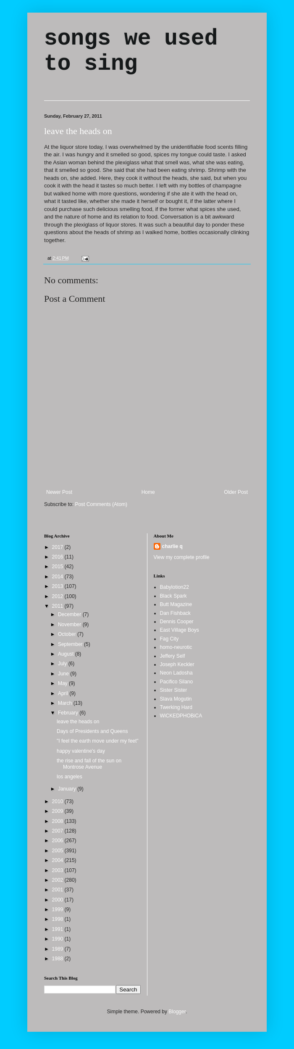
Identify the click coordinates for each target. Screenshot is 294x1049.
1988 (58, 959)
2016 (58, 557)
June (64, 674)
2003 (58, 870)
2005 (58, 851)
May (63, 683)
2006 (58, 840)
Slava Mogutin (176, 699)
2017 (58, 547)
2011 (58, 606)
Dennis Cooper (177, 622)
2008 (58, 821)
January (67, 789)
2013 (58, 586)
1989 (58, 949)
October (67, 634)
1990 (58, 939)
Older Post (236, 492)
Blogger (177, 1012)
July (63, 664)
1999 (58, 909)
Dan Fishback (175, 613)
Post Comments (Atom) (101, 504)
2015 (58, 566)
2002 (58, 880)
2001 (58, 890)
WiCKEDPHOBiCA (181, 716)
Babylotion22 (174, 587)
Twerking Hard (176, 707)
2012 (58, 596)
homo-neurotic (176, 647)
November (70, 624)
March (66, 703)
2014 (58, 577)
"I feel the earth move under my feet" (98, 741)
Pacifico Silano (176, 682)
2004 (58, 860)
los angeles (69, 777)
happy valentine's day (81, 751)
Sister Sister (173, 690)
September (71, 644)
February (68, 713)
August (66, 654)
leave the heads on (78, 131)
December (70, 614)
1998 (58, 919)
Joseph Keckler (177, 664)
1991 (58, 929)
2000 (58, 900)
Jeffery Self (172, 656)
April (63, 693)
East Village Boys (179, 630)
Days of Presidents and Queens (92, 731)
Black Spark (173, 596)
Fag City (169, 639)
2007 (58, 831)
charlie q (172, 546)
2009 (58, 811)
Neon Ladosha (176, 673)
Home (148, 492)
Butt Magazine (176, 604)
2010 (58, 801)
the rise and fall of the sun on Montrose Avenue (89, 764)
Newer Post (59, 492)
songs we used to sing (131, 51)
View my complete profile (182, 557)
